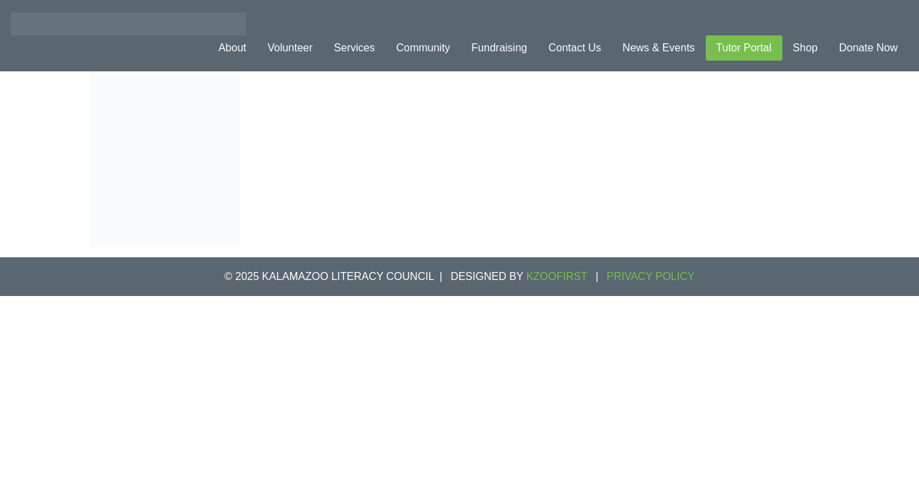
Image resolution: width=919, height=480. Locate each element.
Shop (805, 47)
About (233, 47)
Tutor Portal (744, 47)
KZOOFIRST (557, 276)
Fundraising (499, 47)
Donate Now (868, 47)
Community (423, 47)
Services (354, 47)
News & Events (658, 47)
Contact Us (574, 47)
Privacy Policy (650, 276)
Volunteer (290, 47)
